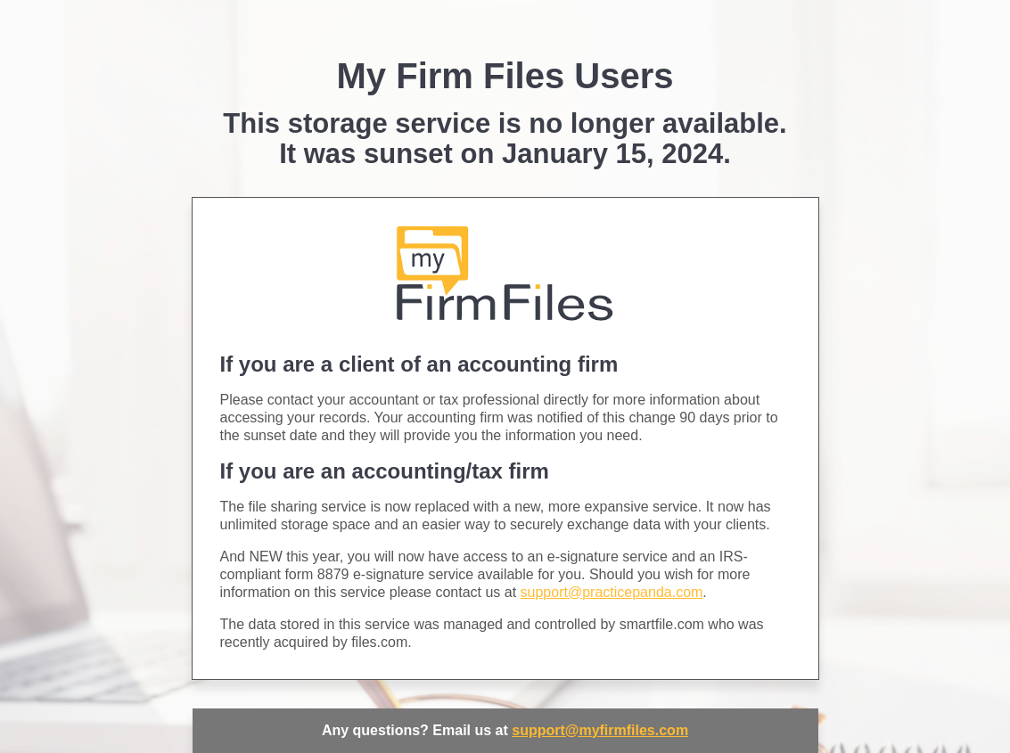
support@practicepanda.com (612, 592)
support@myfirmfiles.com (600, 730)
